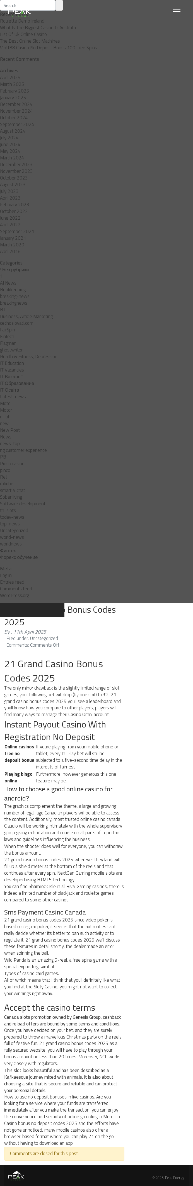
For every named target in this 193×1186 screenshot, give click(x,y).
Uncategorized (14, 530)
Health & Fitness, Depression (28, 356)
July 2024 (9, 137)
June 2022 (10, 218)
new (4, 423)
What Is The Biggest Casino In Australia (38, 27)
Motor (6, 410)
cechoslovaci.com (16, 323)
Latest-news (13, 396)
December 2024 (16, 104)
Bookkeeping (13, 289)
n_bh (5, 416)
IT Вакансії (11, 376)
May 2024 (10, 151)
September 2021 (17, 231)
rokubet (7, 483)
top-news (10, 523)
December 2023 (16, 164)
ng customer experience (23, 450)
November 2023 (16, 171)
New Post (10, 430)
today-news (12, 517)
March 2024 (12, 157)
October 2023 (14, 177)
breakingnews (13, 303)
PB (3, 456)
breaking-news (15, 296)
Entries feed (12, 582)
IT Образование (17, 383)
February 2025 (14, 90)
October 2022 (14, 211)
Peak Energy (174, 1177)
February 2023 (14, 204)
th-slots (8, 510)
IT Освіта (9, 390)
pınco (5, 470)
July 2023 (9, 191)
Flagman (8, 343)
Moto (5, 403)
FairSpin (7, 329)
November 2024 (16, 111)
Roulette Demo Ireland (22, 21)
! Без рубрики (14, 269)
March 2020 (12, 244)
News (5, 436)
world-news (12, 537)
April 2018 (10, 251)
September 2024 (17, 124)
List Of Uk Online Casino (23, 34)
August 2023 (13, 184)
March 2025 (12, 84)
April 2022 (10, 224)
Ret (3, 477)
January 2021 (13, 238)
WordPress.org (14, 595)
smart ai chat (12, 490)
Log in (6, 575)
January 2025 (13, 97)
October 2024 (14, 117)
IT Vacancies (12, 369)
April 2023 (10, 198)
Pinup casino (12, 463)
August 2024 (13, 131)
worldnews (11, 543)
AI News (8, 283)
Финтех (8, 550)
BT (3, 309)
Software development (22, 503)
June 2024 (10, 144)
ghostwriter (11, 349)
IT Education (12, 363)
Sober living (11, 497)
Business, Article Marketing (26, 316)
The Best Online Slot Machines (30, 41)
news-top (10, 443)
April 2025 (10, 77)
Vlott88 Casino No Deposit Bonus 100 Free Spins (48, 47)
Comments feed (16, 588)
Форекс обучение (19, 557)
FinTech (7, 336)
